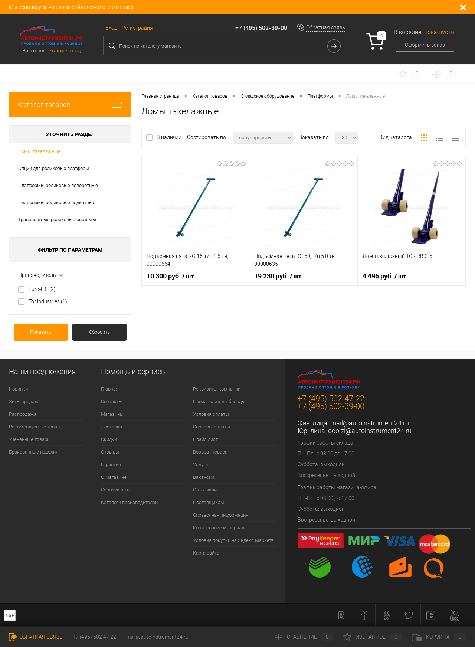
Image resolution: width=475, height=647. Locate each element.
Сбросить (99, 332)
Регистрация (137, 28)
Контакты (111, 401)
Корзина (439, 637)
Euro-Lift (42, 289)
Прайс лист (205, 439)
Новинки (18, 389)
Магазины (112, 414)
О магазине (114, 477)
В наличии (170, 137)
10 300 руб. (170, 276)
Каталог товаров (70, 104)
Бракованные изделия (33, 452)
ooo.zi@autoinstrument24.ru (370, 431)
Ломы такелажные (39, 151)
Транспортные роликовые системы (57, 219)
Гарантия (111, 464)
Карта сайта (206, 553)
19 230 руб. (277, 276)
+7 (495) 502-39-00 (261, 28)
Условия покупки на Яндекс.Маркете (233, 540)
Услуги (200, 464)
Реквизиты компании (216, 389)
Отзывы (110, 452)
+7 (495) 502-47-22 (331, 398)
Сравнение (304, 637)
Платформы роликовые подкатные (56, 202)
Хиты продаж (23, 401)
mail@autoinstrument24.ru (369, 423)
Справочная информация (220, 515)
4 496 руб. (384, 276)
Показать (40, 332)
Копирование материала (220, 527)
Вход (111, 28)
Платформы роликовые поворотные (58, 185)
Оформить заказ (425, 45)
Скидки (109, 439)
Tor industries (48, 301)
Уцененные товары (30, 439)
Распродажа (22, 414)
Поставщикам (208, 502)
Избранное (372, 637)
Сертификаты (116, 490)
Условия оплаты (211, 414)
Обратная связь (325, 27)
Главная (109, 389)
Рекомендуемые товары (36, 426)
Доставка (111, 426)
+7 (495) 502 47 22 (94, 637)
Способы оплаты (211, 426)
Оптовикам (205, 490)
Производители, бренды (219, 401)
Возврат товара (210, 452)
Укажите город (65, 50)
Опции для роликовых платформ (53, 168)
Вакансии (203, 477)
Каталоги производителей (129, 502)
